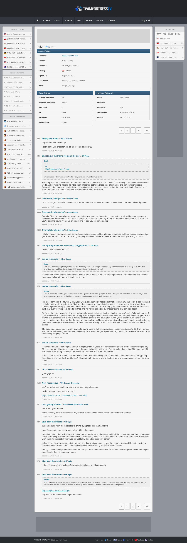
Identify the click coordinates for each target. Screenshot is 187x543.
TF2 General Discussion (70, 383)
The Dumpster (66, 139)
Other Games (72, 199)
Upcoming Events (17, 73)
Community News (17, 29)
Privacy (45, 540)
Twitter (109, 540)
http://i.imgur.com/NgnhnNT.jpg (57, 169)
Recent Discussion (17, 116)
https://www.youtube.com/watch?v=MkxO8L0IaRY (64, 395)
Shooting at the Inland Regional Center (60, 156)
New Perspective (50, 383)
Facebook (129, 540)
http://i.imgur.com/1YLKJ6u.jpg (55, 490)
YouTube (140, 540)
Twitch (150, 540)
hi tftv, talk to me (50, 138)
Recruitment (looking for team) (60, 369)
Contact (37, 540)
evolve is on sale (50, 259)
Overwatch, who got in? (53, 198)
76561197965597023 (70, 56)
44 (147, 130)
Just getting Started (51, 404)
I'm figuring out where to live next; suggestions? (65, 245)
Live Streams (170, 29)
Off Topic (85, 156)
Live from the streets (52, 422)
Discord (119, 540)
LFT (44, 369)
